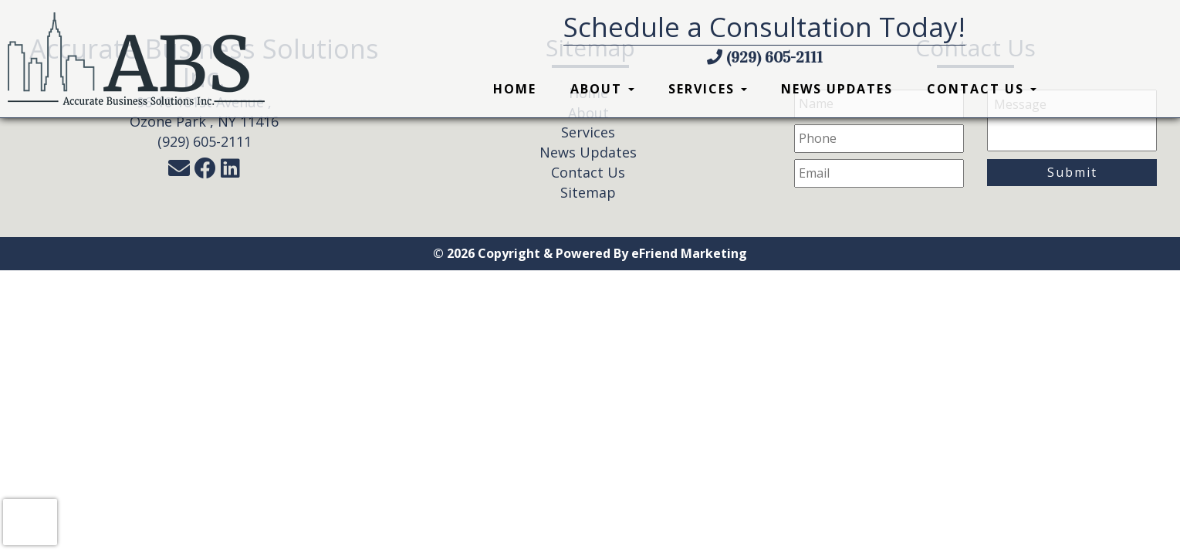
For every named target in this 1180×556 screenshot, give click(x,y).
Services (707, 88)
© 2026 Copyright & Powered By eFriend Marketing (590, 253)
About (602, 88)
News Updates (837, 88)
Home (514, 88)
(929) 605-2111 (765, 57)
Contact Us (981, 88)
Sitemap (588, 192)
